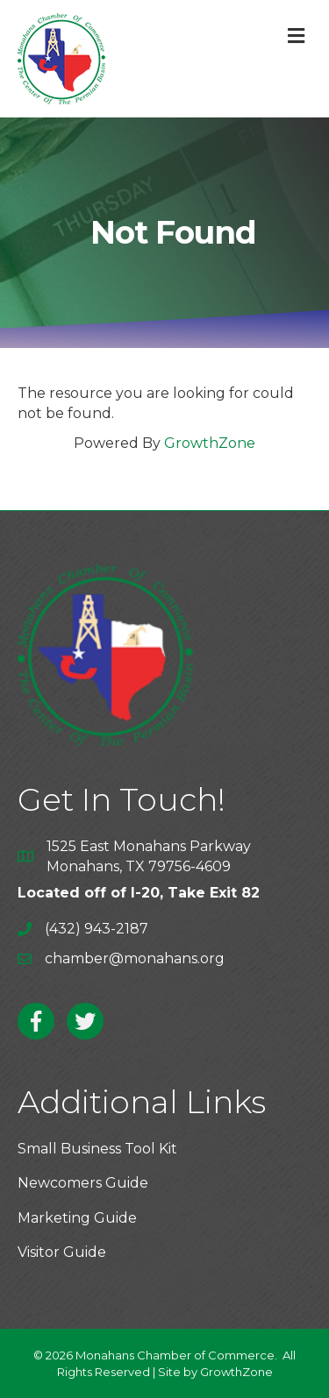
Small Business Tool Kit (97, 1148)
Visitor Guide (62, 1252)
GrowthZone (209, 443)
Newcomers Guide (83, 1182)
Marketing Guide (77, 1218)
